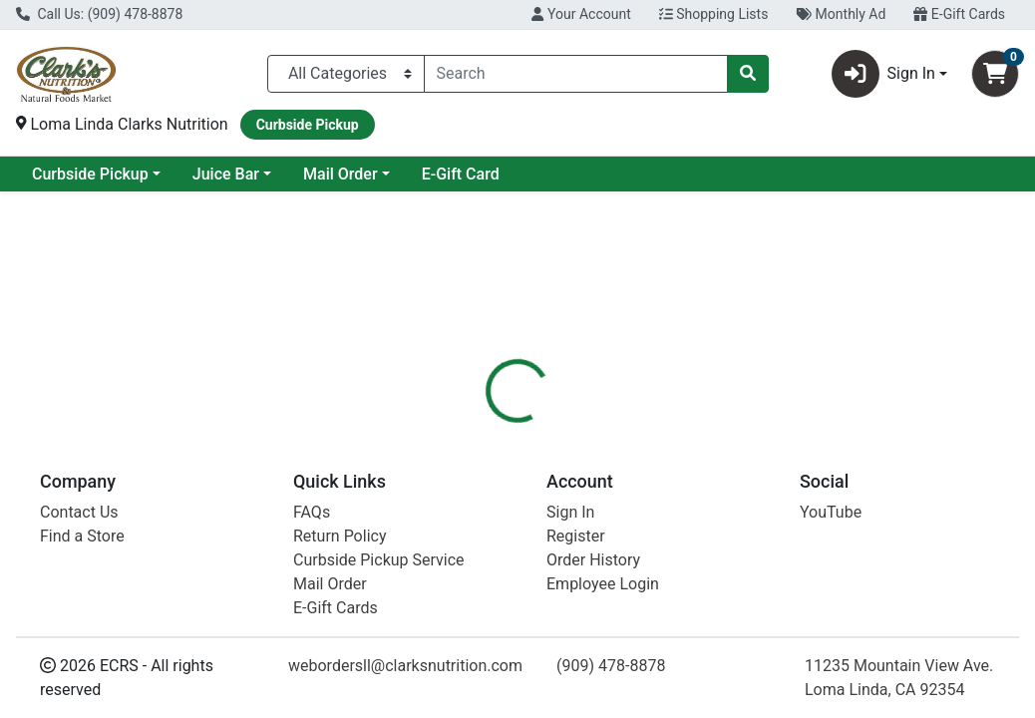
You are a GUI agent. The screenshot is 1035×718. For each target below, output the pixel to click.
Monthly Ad (840, 14)
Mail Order (502, 174)
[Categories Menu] (346, 74)
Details (486, 448)
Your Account (580, 14)
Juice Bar (387, 174)
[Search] (576, 74)
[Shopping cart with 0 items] (995, 74)
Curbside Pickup (251, 174)
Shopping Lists (714, 14)
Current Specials (91, 174)
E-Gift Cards (959, 14)
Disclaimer (573, 448)
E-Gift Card (622, 174)
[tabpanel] (734, 585)
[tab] (485, 448)
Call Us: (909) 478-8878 (99, 14)
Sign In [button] (883, 74)
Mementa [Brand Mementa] (663, 589)
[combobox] (576, 74)
